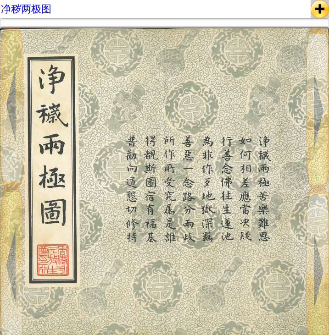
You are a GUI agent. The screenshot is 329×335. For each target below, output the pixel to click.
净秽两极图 (26, 9)
